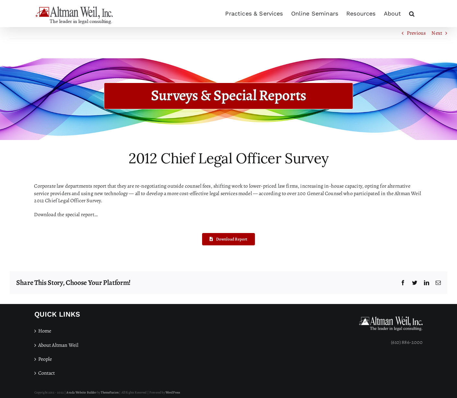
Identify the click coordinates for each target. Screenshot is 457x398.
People (45, 359)
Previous (416, 33)
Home (44, 330)
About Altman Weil (58, 345)
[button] (412, 13)
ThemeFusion (110, 392)
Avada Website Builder (81, 392)
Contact (46, 373)
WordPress (173, 392)
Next (436, 33)
